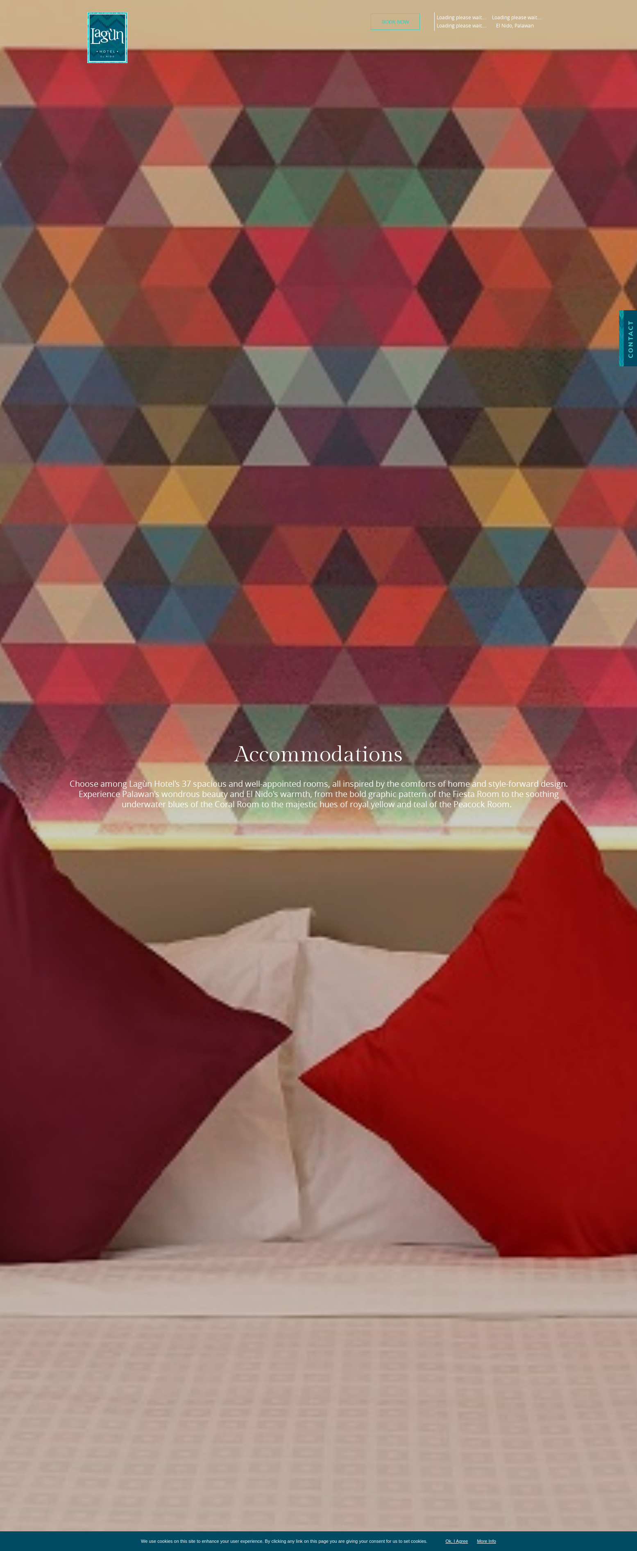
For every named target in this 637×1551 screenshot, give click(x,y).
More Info (486, 1541)
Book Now (395, 21)
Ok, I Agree (456, 1541)
